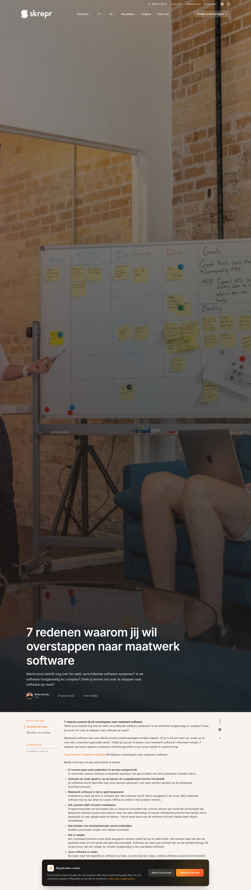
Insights (146, 14)
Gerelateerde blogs (37, 726)
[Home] (36, 14)
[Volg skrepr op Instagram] (228, 4)
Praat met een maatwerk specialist (85, 754)
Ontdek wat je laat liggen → (212, 14)
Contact (211, 4)
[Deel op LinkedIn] (220, 729)
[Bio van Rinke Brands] (37, 696)
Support (176, 4)
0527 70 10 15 (157, 4)
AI (112, 14)
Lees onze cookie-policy (121, 878)
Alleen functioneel (161, 872)
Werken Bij (193, 4)
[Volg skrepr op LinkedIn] (222, 4)
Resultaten (128, 14)
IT (100, 14)
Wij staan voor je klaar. (39, 732)
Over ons (163, 14)
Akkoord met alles (190, 872)
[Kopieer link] (220, 738)
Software (84, 14)
